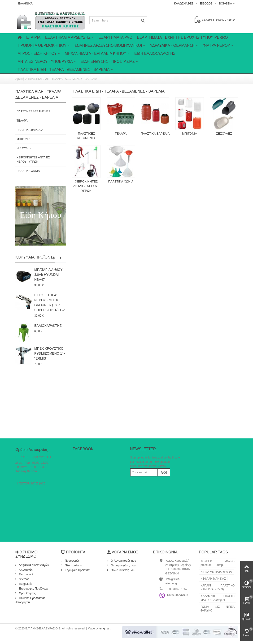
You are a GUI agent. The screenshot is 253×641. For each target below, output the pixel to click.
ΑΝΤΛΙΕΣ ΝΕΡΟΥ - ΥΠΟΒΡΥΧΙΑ (45, 61)
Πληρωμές (25, 584)
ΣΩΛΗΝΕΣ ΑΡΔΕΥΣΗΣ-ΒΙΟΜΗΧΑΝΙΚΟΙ (108, 45)
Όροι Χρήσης (27, 593)
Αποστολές (25, 569)
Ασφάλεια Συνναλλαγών (33, 565)
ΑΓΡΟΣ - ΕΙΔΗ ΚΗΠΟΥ (37, 53)
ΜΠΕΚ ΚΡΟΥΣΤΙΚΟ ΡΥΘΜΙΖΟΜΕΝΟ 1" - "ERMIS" (49, 353)
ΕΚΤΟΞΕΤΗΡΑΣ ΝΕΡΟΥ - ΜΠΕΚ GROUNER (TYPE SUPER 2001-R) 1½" (49, 302)
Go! (164, 472)
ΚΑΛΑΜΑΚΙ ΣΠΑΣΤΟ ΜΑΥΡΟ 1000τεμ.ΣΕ (218, 598)
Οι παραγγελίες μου (122, 565)
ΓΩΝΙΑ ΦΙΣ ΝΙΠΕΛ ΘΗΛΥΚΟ (218, 608)
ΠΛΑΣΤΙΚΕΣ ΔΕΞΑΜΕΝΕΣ (33, 111)
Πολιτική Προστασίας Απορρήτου (30, 600)
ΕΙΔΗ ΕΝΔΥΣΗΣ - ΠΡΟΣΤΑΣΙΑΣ (108, 61)
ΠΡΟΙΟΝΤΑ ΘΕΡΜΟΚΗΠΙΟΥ (42, 45)
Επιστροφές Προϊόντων (33, 588)
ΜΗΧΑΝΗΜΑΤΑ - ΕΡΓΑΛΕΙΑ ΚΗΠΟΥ (95, 53)
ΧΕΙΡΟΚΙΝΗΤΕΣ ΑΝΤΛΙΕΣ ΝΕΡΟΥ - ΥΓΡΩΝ (33, 159)
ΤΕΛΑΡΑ (22, 120)
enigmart (104, 628)
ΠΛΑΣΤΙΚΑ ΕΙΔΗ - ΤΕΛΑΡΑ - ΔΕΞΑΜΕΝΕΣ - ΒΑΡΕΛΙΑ (64, 70)
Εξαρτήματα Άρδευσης (68, 37)
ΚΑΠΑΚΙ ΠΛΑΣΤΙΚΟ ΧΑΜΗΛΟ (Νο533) (218, 587)
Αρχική (19, 79)
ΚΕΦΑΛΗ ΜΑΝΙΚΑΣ (213, 578)
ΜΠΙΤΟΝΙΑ (23, 139)
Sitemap (23, 579)
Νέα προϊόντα (73, 565)
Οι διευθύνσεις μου (122, 570)
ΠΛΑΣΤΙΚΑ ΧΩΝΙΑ (28, 171)
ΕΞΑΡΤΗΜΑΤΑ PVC (115, 37)
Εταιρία (33, 37)
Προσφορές (71, 560)
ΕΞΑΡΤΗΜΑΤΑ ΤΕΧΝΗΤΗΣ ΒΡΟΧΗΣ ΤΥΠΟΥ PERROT (183, 37)
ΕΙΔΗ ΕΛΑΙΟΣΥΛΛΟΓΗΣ (154, 53)
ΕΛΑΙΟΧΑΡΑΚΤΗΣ (48, 325)
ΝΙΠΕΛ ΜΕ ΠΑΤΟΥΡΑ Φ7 (216, 571)
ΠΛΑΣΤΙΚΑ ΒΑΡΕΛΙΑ (30, 130)
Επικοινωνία (26, 574)
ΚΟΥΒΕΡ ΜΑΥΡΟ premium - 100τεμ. (218, 563)
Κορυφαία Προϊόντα (35, 257)
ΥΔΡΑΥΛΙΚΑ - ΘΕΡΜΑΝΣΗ (172, 45)
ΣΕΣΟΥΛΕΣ (24, 148)
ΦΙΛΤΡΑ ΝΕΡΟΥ (216, 45)
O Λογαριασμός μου (123, 560)
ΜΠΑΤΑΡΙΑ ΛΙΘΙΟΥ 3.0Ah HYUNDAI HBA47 (48, 274)
